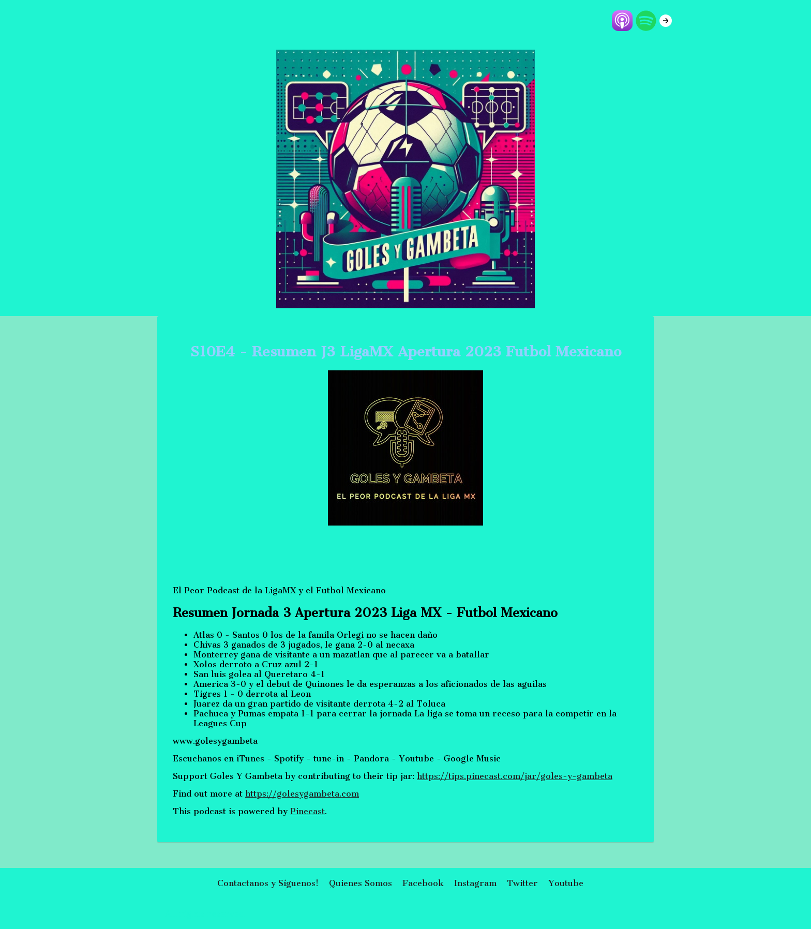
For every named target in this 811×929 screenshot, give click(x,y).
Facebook (423, 883)
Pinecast (307, 811)
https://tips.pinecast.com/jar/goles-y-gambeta (514, 776)
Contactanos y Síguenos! (268, 883)
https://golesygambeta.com (302, 794)
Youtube (565, 883)
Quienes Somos (360, 883)
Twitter (522, 883)
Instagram (475, 883)
